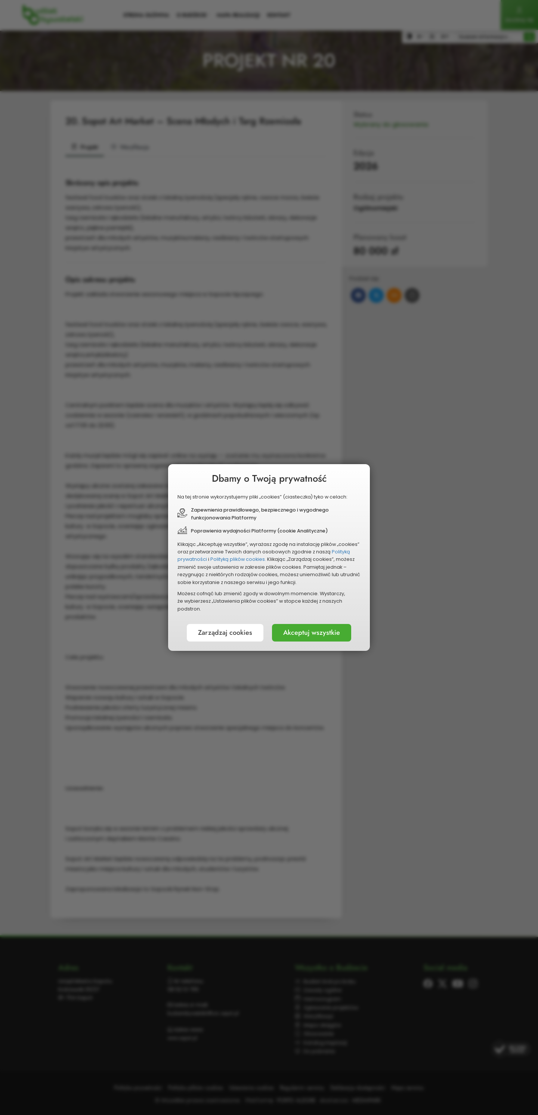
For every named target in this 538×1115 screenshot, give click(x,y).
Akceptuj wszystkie (311, 632)
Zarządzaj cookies (225, 632)
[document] (269, 557)
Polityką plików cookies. (238, 559)
